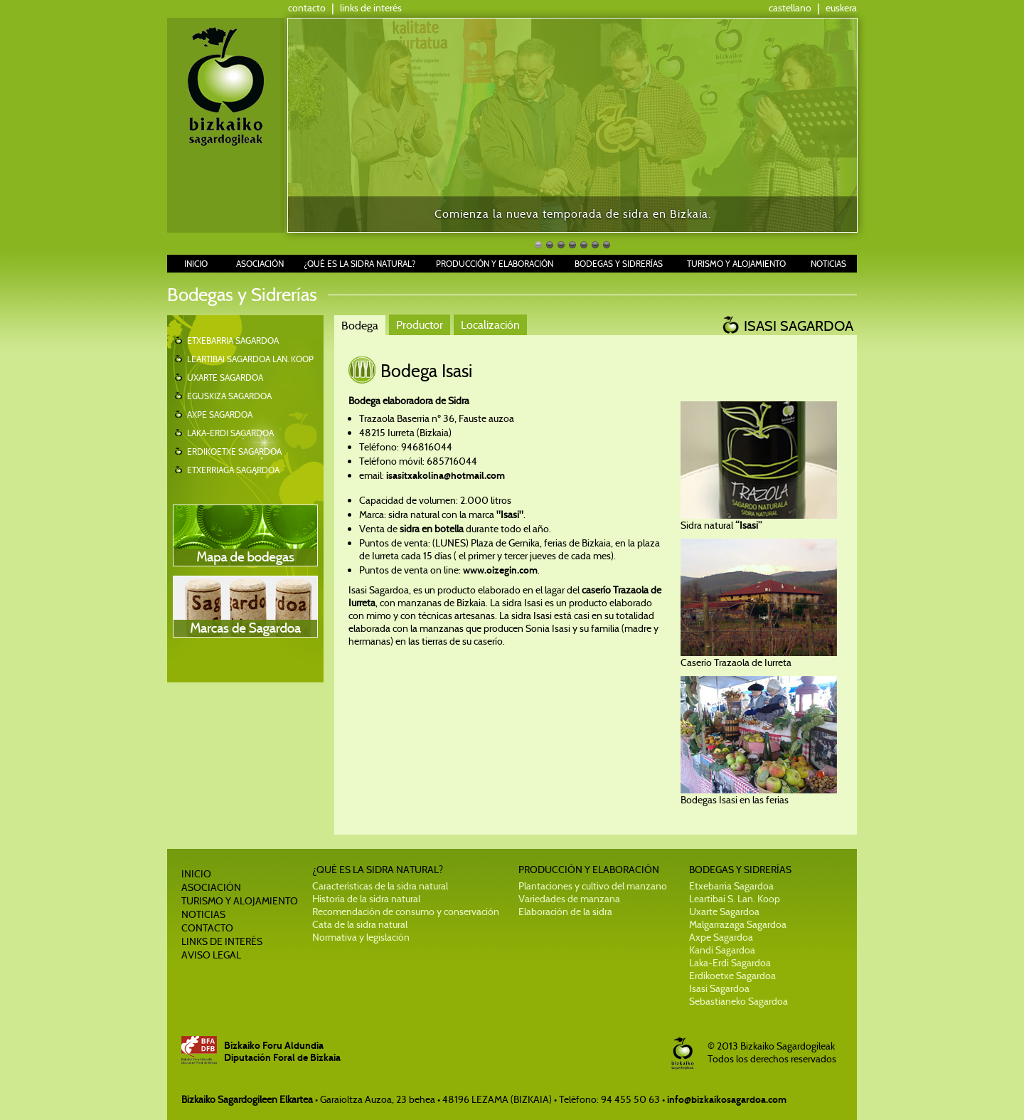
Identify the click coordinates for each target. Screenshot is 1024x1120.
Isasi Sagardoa (719, 988)
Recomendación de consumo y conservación (405, 911)
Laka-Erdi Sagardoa (730, 962)
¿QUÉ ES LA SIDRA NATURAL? (359, 263)
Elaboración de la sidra (565, 911)
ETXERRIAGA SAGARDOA (233, 470)
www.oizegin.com (500, 570)
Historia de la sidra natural (366, 898)
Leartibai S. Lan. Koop (734, 898)
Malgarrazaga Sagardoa (737, 924)
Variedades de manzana (569, 898)
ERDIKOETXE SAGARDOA (234, 451)
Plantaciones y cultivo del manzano (592, 885)
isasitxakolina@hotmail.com (444, 476)
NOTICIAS (828, 263)
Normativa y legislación (361, 937)
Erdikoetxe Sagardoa (732, 975)
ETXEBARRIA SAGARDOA (233, 340)
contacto (307, 7)
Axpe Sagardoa (721, 937)
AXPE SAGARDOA (219, 414)
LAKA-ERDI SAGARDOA (230, 433)
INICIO (196, 263)
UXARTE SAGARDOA (225, 377)
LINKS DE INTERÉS (221, 941)
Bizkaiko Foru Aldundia (274, 1046)
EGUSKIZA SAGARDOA (229, 396)
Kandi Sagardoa (722, 950)
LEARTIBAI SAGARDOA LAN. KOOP (250, 359)
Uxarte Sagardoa (724, 911)
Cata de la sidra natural (359, 924)
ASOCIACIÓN (260, 263)
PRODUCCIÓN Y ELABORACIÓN (494, 263)
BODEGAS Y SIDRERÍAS (619, 263)
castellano (790, 7)
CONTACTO (207, 927)
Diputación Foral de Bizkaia (282, 1058)
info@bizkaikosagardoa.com (726, 1100)
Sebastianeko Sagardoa (738, 1001)
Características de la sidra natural (380, 885)
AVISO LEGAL (211, 955)
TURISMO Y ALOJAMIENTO (736, 263)
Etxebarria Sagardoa (731, 885)
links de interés (371, 7)
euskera (841, 7)
